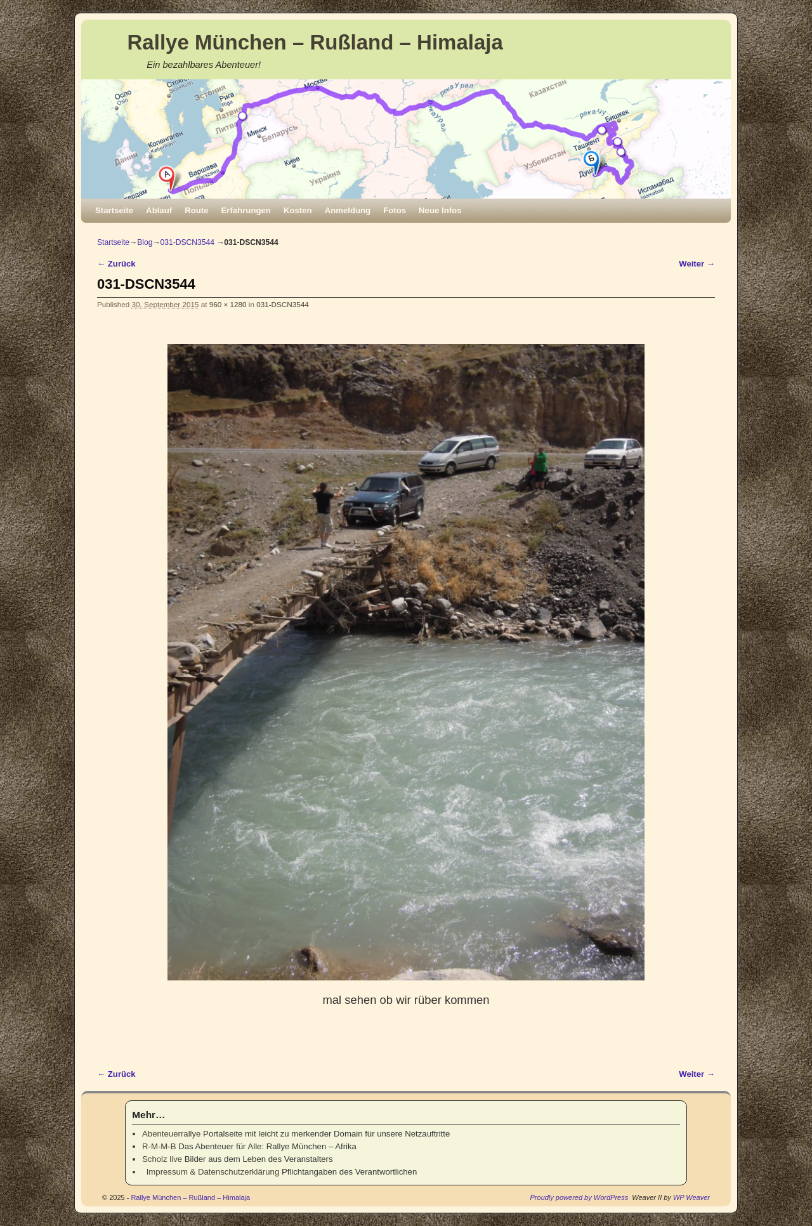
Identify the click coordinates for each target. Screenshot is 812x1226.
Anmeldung (348, 210)
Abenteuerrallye (171, 1133)
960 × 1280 (228, 304)
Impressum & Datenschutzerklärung (210, 1172)
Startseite (114, 210)
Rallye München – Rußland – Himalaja (315, 42)
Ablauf (159, 210)
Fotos (394, 210)
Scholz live (162, 1159)
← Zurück (116, 263)
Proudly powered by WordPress (579, 1197)
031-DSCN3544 (187, 242)
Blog (144, 242)
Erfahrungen (246, 210)
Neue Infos (440, 210)
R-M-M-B (159, 1146)
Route (196, 210)
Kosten (298, 210)
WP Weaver (691, 1197)
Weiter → (697, 263)
